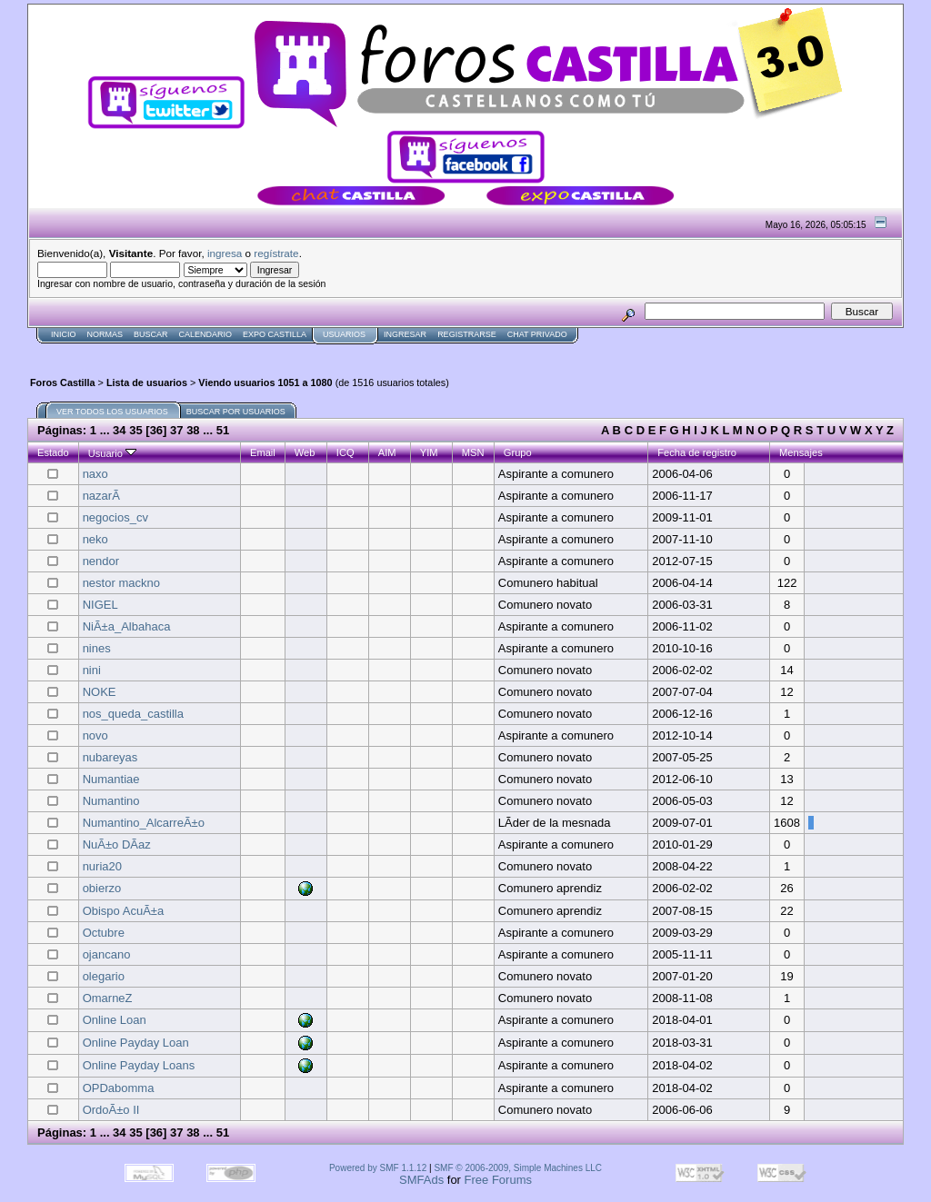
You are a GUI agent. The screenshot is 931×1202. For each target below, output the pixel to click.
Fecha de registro (696, 452)
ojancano (107, 954)
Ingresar (405, 334)
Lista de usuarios (146, 382)
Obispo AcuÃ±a (124, 911)
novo (95, 735)
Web (305, 452)
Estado (53, 452)
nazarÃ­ (101, 495)
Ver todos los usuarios (112, 411)
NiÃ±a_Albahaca (127, 626)
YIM (429, 452)
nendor (101, 561)
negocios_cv (115, 517)
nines (97, 648)
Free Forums (498, 1180)
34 (119, 430)
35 (135, 430)
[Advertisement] (358, 351)
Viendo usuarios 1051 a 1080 (265, 382)
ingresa (224, 253)
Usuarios (344, 334)
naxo (95, 474)
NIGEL (100, 604)
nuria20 (102, 866)
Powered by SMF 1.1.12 (377, 1168)
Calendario (206, 334)
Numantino (111, 801)
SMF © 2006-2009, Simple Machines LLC (518, 1168)
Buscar (151, 334)
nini (92, 670)
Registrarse (466, 334)
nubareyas (110, 757)
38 (192, 430)
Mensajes (801, 452)
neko (95, 539)
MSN (473, 452)
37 (176, 430)
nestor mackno (121, 583)
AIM (387, 452)
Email (262, 452)
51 (222, 430)
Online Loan (114, 1020)
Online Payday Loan (136, 1042)
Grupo (518, 452)
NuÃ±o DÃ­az (117, 844)
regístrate (276, 253)
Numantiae (111, 779)
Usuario (112, 453)
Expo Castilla (274, 334)
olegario (104, 976)
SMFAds (421, 1180)
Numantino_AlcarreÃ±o (144, 822)
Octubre (104, 932)
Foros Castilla (62, 382)
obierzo (102, 888)
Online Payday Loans (139, 1065)
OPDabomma (119, 1088)
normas (105, 334)
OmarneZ (108, 998)
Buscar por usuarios (235, 411)
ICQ (345, 452)
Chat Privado (537, 334)
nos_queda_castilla (133, 713)
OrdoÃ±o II (111, 1110)
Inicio (63, 334)
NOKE (99, 692)
